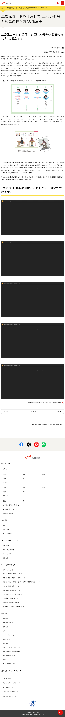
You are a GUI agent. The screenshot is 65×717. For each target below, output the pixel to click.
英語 (4, 478)
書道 (4, 501)
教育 (4, 525)
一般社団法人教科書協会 (9, 692)
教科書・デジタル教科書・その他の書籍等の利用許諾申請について (21, 582)
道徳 (24, 478)
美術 (43, 488)
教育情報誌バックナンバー (11, 509)
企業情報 (4, 613)
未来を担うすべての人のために (11, 647)
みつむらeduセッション (9, 663)
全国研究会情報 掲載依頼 (11, 602)
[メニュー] (62, 3)
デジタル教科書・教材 (10, 505)
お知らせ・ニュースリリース (11, 671)
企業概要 (5, 619)
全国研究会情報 (8, 513)
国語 (4, 474)
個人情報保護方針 (8, 687)
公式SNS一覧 (6, 639)
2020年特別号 (43, 7)
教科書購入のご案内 (8, 696)
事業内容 (5, 627)
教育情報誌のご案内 (12, 7)
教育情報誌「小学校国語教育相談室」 (28, 7)
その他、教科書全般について (11, 586)
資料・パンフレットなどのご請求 (13, 606)
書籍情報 (4, 520)
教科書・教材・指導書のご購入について (14, 578)
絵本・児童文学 (7, 533)
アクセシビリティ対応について (11, 683)
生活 (43, 474)
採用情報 (5, 643)
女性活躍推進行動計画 (9, 655)
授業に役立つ (6, 546)
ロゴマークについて (8, 635)
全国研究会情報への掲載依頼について (13, 594)
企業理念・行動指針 (8, 623)
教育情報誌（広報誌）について (11, 590)
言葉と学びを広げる (8, 550)
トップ (2, 7)
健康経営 (5, 659)
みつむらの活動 (7, 554)
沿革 (4, 631)
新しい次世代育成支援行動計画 (11, 651)
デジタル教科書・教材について (11, 574)
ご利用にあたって (8, 678)
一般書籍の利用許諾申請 (10, 598)
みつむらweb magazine (9, 540)
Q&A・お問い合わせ (8, 565)
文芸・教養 (6, 529)
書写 (24, 474)
